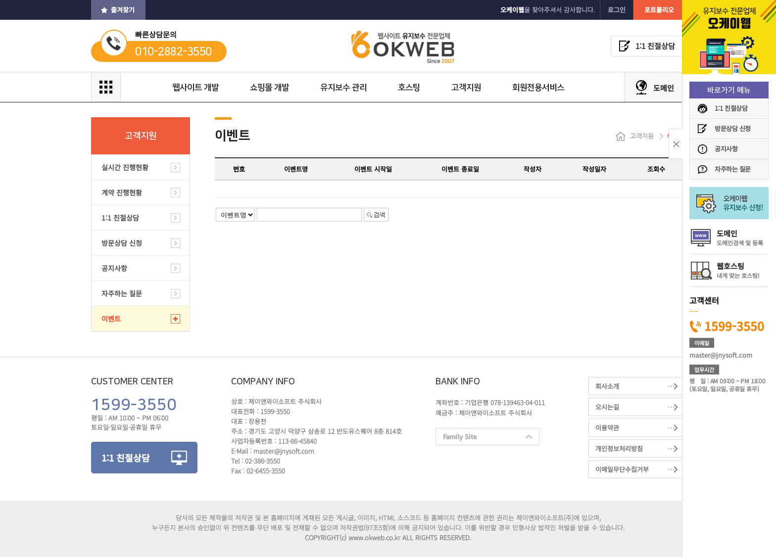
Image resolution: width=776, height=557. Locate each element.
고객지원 (466, 87)
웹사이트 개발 (195, 87)
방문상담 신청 (733, 128)
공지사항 (726, 148)
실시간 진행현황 (124, 167)
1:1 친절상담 (731, 108)
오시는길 (607, 407)
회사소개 (607, 386)
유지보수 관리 (343, 87)
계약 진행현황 (121, 192)
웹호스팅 (738, 270)
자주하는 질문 (733, 169)
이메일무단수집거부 (622, 469)
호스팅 (409, 87)
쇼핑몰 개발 (269, 87)
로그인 (617, 9)
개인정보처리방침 (619, 448)
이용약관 (607, 427)
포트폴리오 (659, 9)
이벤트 (111, 319)
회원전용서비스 (538, 87)
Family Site (484, 438)
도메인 (740, 237)
